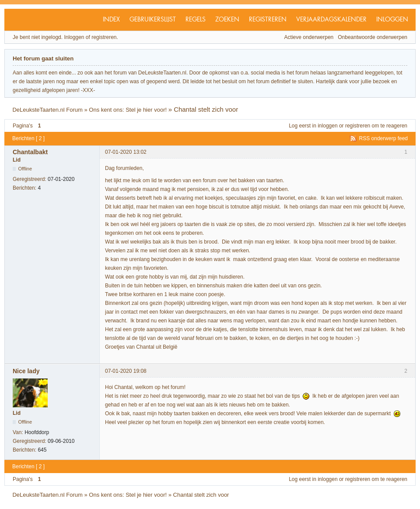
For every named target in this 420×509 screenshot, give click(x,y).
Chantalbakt (30, 152)
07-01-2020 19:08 (126, 371)
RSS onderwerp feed (383, 138)
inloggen (327, 126)
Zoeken (227, 20)
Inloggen (392, 20)
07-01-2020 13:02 (126, 152)
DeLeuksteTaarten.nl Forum (47, 109)
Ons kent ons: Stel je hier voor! (128, 109)
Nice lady (26, 371)
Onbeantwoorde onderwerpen (372, 37)
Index (111, 20)
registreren (357, 126)
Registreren (268, 20)
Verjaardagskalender (331, 20)
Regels (196, 20)
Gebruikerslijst (153, 20)
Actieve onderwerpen (309, 37)
